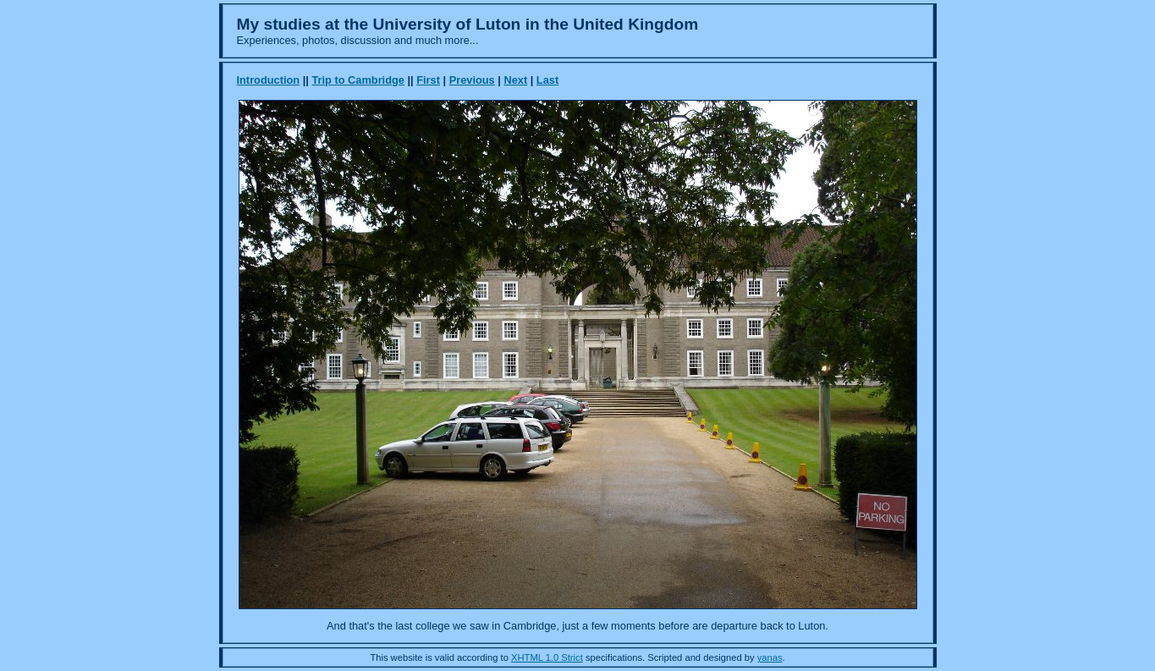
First (428, 80)
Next (515, 80)
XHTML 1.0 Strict (547, 657)
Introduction (268, 80)
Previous (472, 80)
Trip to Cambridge (357, 80)
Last (547, 80)
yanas (770, 657)
